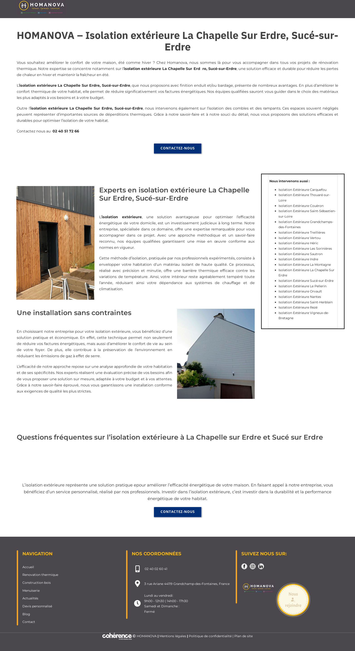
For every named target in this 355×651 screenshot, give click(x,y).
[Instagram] (253, 566)
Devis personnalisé (37, 606)
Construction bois (36, 583)
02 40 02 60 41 (156, 569)
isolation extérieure (142, 69)
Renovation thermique (40, 575)
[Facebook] (244, 566)
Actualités (30, 598)
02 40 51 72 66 (66, 131)
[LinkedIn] (261, 566)
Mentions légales (172, 636)
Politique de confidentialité (210, 636)
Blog (26, 614)
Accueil (28, 567)
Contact (28, 622)
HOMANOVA (147, 636)
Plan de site (243, 636)
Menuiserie (31, 591)
